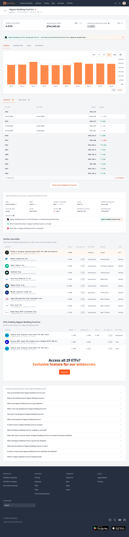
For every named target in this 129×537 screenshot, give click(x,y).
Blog (68, 486)
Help (36, 490)
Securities (60, 3)
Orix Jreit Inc (16, 305)
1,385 (89, 335)
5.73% (70, 312)
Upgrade (64, 372)
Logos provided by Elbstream (12, 522)
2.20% (74, 342)
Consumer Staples (107, 266)
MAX (114, 55)
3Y (104, 55)
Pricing (46, 3)
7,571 (89, 349)
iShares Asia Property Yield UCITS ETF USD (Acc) (30, 348)
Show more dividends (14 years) (64, 185)
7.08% (70, 252)
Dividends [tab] (9, 100)
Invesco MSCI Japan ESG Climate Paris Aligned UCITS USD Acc (34, 341)
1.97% (74, 335)
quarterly (91, 292)
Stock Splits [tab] (24, 100)
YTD (93, 55)
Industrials (105, 259)
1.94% (70, 292)
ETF (119, 252)
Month (120, 90)
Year (113, 90)
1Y (99, 55)
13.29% (69, 286)
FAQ (36, 486)
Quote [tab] (29, 45)
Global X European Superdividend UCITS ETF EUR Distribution (34, 251)
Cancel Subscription (42, 494)
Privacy (100, 482)
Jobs (67, 482)
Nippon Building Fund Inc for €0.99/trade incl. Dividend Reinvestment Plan (34, 219)
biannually (92, 259)
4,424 (89, 342)
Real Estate (105, 299)
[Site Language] (115, 3)
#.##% (91, 26)
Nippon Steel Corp (17, 285)
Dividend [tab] (6, 45)
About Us (69, 477)
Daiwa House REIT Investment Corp (23, 311)
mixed (103, 252)
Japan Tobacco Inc (17, 265)
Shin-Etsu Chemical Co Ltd (21, 278)
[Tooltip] (60, 209)
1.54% (70, 279)
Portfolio (70, 3)
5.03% (70, 306)
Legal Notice (102, 477)
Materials (104, 279)
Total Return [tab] (39, 45)
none (117, 342)
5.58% (70, 299)
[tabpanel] (64, 72)
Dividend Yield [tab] (18, 45)
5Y (109, 55)
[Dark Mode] (119, 3)
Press (68, 490)
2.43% (70, 273)
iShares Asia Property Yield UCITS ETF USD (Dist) (30, 334)
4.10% (70, 266)
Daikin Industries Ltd (19, 258)
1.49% (70, 259)
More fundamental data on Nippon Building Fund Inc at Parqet (30, 224)
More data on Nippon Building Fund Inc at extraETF (27, 228)
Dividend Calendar (26, 3)
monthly (91, 252)
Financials (105, 292)
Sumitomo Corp (16, 272)
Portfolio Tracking (10, 482)
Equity (120, 259)
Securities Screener (10, 486)
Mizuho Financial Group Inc (21, 292)
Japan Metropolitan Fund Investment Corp (26, 298)
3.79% (97, 335)
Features (38, 3)
